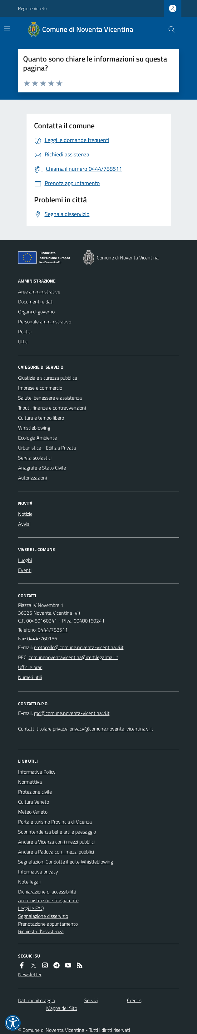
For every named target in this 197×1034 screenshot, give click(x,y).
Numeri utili (30, 677)
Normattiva (30, 781)
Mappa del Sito (61, 1008)
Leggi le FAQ (31, 908)
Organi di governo (36, 311)
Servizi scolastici (35, 457)
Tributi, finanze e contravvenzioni (52, 407)
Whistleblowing (34, 427)
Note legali (29, 881)
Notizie (25, 514)
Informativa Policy (37, 772)
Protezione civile (35, 791)
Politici (25, 331)
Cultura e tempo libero (41, 417)
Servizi (91, 1000)
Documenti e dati (35, 301)
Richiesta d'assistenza (41, 931)
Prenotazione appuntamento (48, 924)
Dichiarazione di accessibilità (47, 891)
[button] (13, 1023)
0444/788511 (53, 629)
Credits (134, 1000)
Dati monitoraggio (36, 1000)
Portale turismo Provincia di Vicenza (55, 821)
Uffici (23, 341)
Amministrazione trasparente (48, 900)
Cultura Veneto (33, 801)
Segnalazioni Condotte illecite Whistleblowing (65, 861)
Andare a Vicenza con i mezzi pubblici (56, 841)
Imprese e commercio (40, 387)
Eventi (25, 570)
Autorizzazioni (32, 477)
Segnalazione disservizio (43, 916)
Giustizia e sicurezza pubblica (47, 378)
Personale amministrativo (44, 321)
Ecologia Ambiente (37, 437)
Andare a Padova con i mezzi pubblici (56, 851)
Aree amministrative (39, 291)
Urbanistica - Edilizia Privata (47, 447)
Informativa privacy (38, 871)
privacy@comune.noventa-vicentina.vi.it (111, 728)
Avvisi (24, 524)
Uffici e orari (30, 667)
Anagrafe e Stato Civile (42, 467)
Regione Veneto (32, 8)
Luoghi (25, 560)
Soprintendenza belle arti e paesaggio (57, 831)
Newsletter (30, 974)
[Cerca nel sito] (169, 29)
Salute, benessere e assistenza (50, 397)
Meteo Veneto (32, 811)
